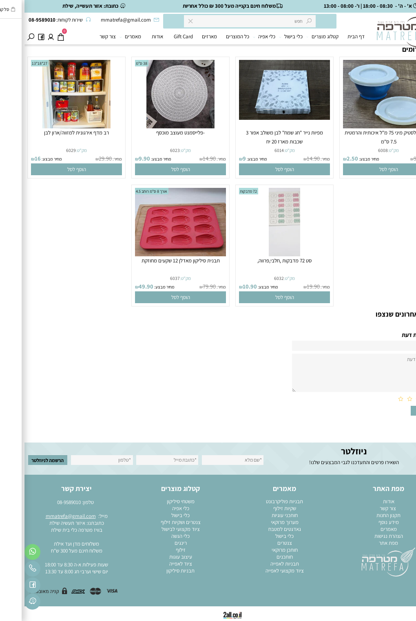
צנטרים (260, 543)
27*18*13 (15, 63)
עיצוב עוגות (156, 556)
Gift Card (158, 36)
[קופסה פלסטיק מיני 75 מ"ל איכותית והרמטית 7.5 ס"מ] (364, 126)
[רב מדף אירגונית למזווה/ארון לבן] (52, 126)
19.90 (288, 286)
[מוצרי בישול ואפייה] (381, 38)
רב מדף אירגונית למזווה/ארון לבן (52, 132)
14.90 (288, 158)
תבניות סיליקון (156, 570)
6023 (150, 150)
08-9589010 (44, 502)
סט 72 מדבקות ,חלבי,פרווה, (260, 260)
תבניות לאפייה (260, 563)
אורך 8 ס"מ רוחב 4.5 (127, 191)
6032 (254, 278)
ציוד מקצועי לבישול (156, 529)
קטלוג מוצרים (299, 36)
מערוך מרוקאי (260, 522)
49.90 (121, 286)
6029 (46, 150)
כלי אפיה (241, 36)
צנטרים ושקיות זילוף (156, 522)
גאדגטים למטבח (260, 529)
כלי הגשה (156, 536)
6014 (254, 150)
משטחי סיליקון (156, 501)
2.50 (328, 158)
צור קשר (83, 36)
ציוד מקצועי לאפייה (260, 570)
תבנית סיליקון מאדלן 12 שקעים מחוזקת (156, 260)
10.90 (225, 286)
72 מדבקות (223, 191)
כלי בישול (267, 36)
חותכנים (260, 556)
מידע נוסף (364, 522)
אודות (133, 36)
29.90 (80, 158)
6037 (150, 278)
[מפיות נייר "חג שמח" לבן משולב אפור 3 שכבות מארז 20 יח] (260, 118)
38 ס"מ (117, 63)
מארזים (185, 36)
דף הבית (331, 36)
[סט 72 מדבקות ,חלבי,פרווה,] (260, 254)
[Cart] (36, 36)
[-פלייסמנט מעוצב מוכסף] (156, 126)
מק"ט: (368, 150)
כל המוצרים (213, 36)
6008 (358, 150)
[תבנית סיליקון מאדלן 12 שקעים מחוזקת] (156, 254)
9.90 (394, 158)
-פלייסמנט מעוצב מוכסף (156, 132)
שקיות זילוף (260, 508)
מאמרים (107, 36)
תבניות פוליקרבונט (260, 501)
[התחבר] (26, 36)
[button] (364, 169)
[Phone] (8, 570)
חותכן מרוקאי (260, 549)
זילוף (156, 549)
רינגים (156, 543)
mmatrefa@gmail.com (46, 516)
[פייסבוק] (16, 36)
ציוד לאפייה (156, 563)
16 (13, 158)
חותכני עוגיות (260, 515)
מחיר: (404, 159)
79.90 (184, 286)
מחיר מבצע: (344, 159)
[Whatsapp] (8, 553)
